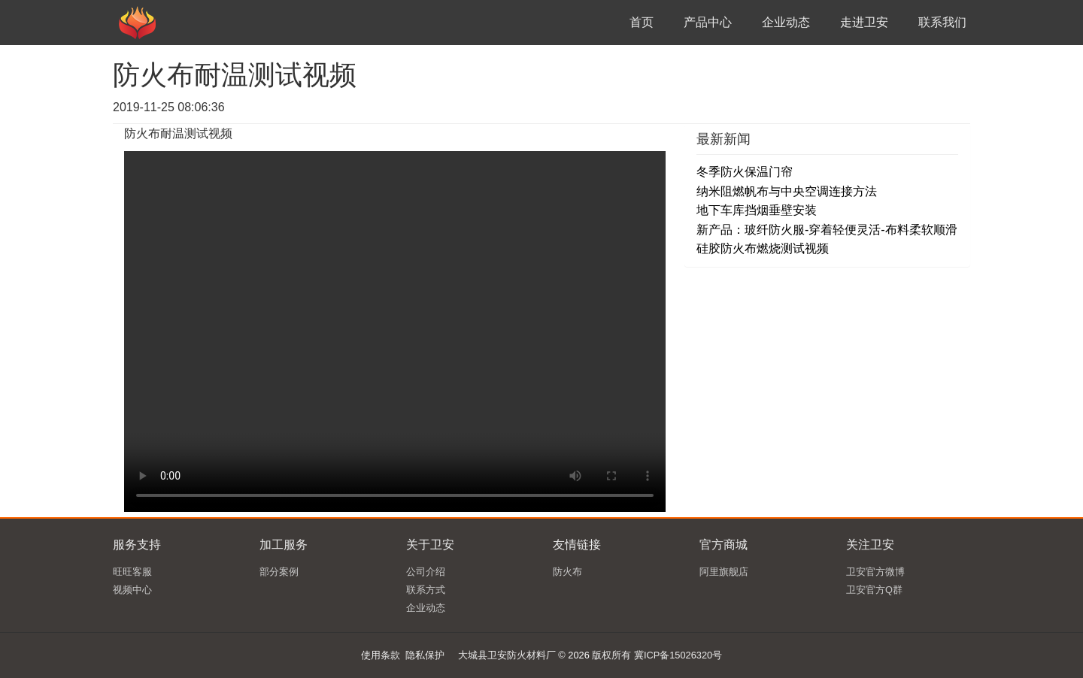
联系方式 (425, 589)
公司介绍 (425, 571)
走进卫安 (864, 22)
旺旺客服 (132, 571)
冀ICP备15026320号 (678, 655)
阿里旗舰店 (723, 571)
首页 (641, 22)
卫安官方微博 (875, 571)
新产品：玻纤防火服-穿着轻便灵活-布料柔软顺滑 (826, 229)
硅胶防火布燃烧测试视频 (762, 248)
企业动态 (786, 22)
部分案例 (279, 571)
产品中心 (708, 22)
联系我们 (942, 22)
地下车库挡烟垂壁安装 (756, 210)
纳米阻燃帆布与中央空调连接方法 (786, 191)
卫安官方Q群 (874, 589)
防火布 (567, 571)
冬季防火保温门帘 (744, 171)
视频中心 (132, 589)
